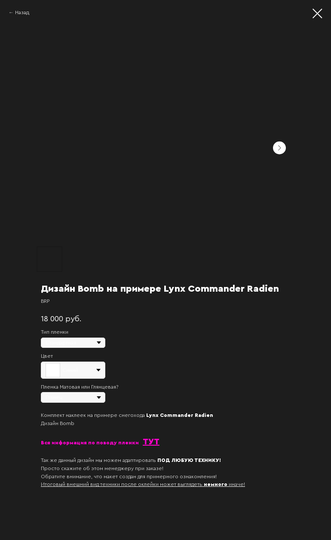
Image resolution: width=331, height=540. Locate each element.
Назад (22, 12)
